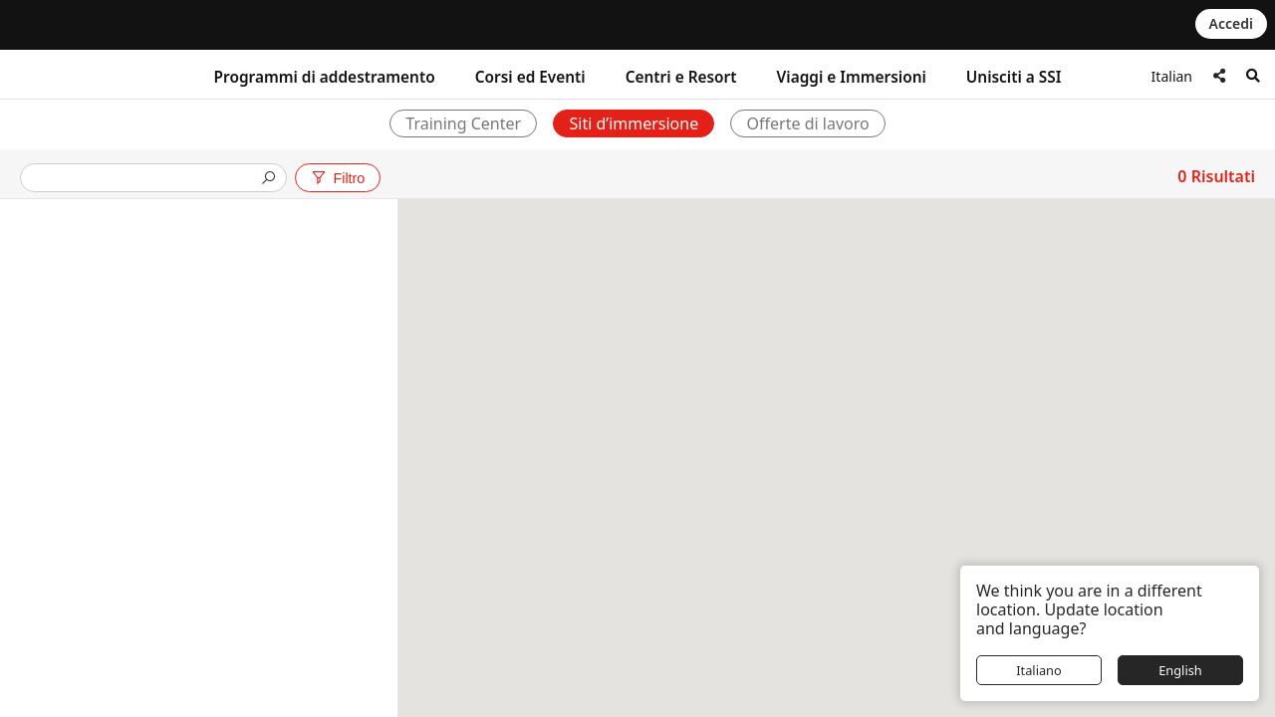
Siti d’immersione (635, 123)
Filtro (337, 178)
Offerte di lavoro (809, 123)
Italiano (1039, 670)
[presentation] (145, 179)
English (1180, 670)
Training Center (464, 123)
